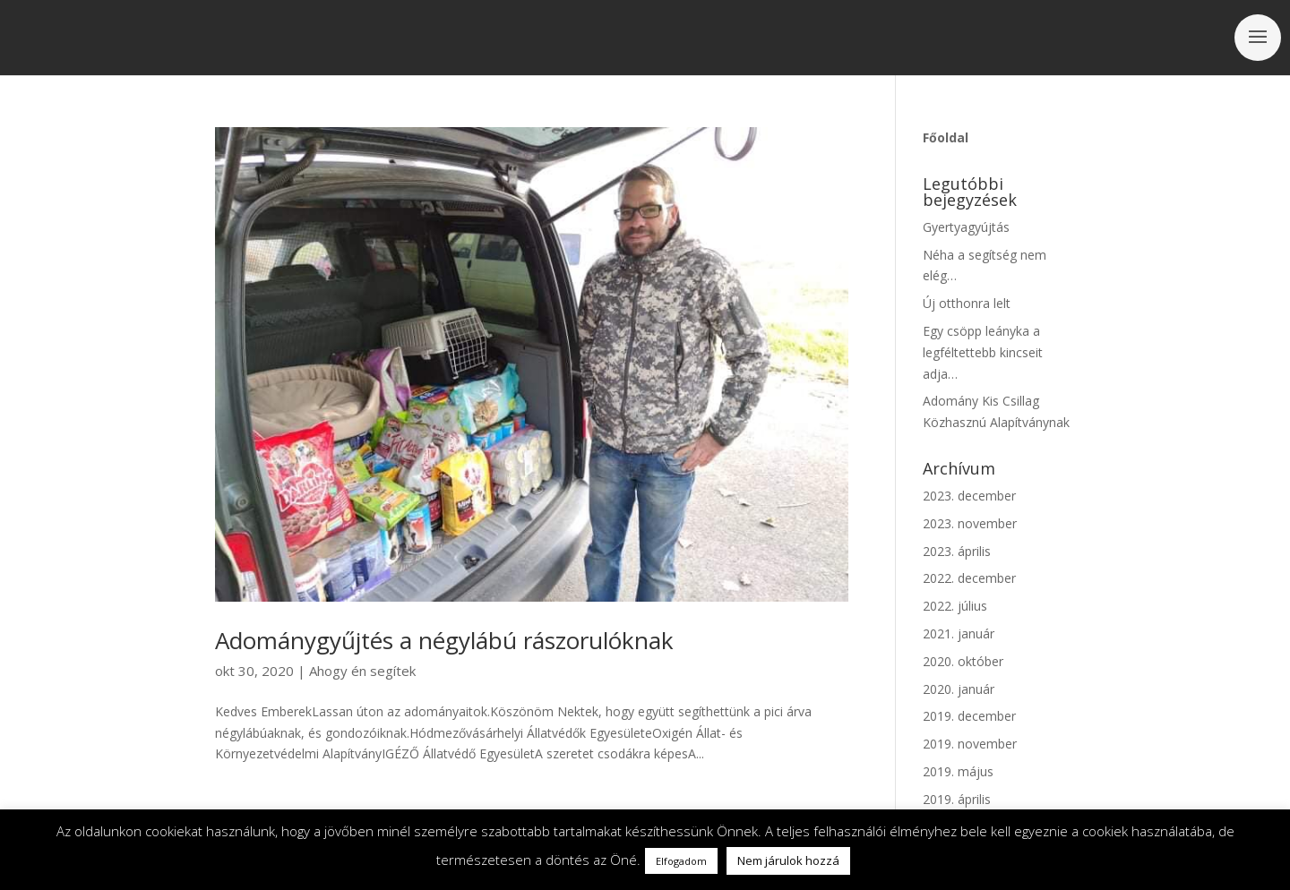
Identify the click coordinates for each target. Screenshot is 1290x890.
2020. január (958, 688)
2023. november (970, 523)
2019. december (969, 715)
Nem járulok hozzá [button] (788, 860)
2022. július (955, 605)
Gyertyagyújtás (966, 226)
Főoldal (945, 137)
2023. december (969, 495)
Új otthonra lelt (966, 303)
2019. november (970, 743)
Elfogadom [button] (681, 861)
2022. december (969, 577)
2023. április (957, 551)
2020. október (963, 661)
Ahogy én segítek (362, 671)
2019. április (957, 799)
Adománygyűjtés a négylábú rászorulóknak (444, 640)
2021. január (958, 633)
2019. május (958, 771)
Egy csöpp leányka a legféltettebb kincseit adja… (983, 352)
